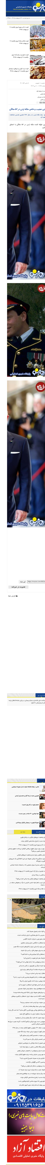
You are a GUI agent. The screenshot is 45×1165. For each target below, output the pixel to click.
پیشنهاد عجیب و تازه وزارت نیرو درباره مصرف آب (26, 1070)
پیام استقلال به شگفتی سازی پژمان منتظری (27, 943)
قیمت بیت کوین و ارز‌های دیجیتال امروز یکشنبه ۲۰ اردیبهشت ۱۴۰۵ (13, 70)
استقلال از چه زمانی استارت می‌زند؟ (30, 973)
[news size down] (33, 103)
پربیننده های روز (34, 832)
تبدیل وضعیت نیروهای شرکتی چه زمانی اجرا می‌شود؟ (25, 879)
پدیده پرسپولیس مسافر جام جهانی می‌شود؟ (27, 1066)
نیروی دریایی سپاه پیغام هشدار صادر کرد (28, 1006)
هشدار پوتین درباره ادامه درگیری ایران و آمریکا (27, 981)
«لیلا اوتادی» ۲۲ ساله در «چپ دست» (23, 814)
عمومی (32, 83)
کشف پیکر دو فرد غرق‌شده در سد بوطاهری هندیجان (25, 1073)
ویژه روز (17, 832)
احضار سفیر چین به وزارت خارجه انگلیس (28, 939)
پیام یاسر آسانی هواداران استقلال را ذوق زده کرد (26, 985)
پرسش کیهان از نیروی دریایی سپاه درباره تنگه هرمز (26, 1031)
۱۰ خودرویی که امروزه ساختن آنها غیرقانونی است (26, 1081)
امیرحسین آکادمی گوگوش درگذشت (30, 1062)
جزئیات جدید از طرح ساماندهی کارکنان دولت (28, 841)
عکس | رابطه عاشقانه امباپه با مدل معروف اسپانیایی (19, 787)
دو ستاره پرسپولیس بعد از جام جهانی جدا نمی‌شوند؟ (25, 962)
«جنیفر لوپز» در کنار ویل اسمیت (24, 805)
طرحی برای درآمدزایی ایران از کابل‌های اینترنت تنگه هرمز (24, 947)
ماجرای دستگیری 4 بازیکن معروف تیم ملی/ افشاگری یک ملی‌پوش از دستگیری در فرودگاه (23, 860)
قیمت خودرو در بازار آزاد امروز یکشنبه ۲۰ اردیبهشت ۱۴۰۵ (14, 56)
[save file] (38, 100)
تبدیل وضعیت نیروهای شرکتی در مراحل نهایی (28, 837)
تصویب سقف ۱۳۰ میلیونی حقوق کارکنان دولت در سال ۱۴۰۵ (23, 1028)
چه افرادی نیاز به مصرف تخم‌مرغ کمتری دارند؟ (27, 1058)
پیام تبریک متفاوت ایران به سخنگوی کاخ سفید (27, 1014)
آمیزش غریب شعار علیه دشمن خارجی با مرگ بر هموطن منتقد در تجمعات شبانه (23, 883)
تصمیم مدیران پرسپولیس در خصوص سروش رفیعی (25, 1051)
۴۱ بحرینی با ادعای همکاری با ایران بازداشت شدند (26, 935)
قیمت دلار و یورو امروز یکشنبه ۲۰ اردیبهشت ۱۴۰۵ (13, 28)
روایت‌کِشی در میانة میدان (33, 875)
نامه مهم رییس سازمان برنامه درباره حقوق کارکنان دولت (24, 1054)
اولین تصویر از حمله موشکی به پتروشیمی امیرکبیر (26, 1043)
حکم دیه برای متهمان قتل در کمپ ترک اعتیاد (27, 950)
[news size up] (39, 103)
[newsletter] (13, 587)
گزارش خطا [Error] (7, 596)
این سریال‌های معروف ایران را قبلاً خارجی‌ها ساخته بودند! (23, 992)
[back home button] (36, 91)
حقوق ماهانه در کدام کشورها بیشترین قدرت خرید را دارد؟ (23, 977)
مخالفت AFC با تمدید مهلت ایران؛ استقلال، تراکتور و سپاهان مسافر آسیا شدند (24, 997)
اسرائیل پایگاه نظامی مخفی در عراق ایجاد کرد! (27, 1047)
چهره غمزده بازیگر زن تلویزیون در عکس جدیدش (26, 966)
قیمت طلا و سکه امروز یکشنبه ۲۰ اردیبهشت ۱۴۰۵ (13, 42)
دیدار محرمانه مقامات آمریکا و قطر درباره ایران (27, 969)
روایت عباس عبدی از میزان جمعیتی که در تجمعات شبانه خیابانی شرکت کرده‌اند (23, 866)
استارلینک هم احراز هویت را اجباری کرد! (29, 958)
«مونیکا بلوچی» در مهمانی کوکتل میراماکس (21, 823)
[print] (38, 94)
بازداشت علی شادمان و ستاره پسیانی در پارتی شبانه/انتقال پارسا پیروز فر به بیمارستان (22, 701)
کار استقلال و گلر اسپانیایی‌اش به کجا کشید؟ (27, 954)
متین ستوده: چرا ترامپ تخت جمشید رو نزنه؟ (27, 1002)
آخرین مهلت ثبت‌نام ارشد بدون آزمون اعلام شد (26, 1085)
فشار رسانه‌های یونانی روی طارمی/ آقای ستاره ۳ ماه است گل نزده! (21, 1010)
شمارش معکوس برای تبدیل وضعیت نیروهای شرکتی (26, 855)
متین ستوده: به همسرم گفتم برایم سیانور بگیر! (27, 1035)
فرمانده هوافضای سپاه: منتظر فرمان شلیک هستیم (26, 988)
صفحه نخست (38, 83)
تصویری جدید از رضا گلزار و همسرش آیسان (21, 796)
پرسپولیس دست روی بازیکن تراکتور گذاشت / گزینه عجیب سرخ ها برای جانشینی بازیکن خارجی (22, 1022)
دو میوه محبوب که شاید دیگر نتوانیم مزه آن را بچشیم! (25, 1018)
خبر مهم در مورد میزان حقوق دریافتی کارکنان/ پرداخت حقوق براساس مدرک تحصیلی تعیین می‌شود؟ (22, 850)
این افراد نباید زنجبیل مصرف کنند (30, 931)
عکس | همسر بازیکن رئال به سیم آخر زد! (28, 1039)
